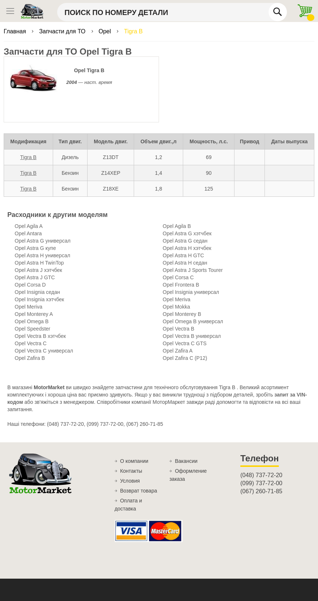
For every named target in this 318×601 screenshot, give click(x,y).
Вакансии (186, 461)
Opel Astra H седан (185, 263)
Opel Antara (28, 233)
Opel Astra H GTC (183, 255)
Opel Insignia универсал (191, 292)
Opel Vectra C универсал (44, 351)
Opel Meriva (176, 299)
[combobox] (172, 12)
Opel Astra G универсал (42, 241)
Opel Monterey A (34, 314)
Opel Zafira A (178, 351)
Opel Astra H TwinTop (39, 263)
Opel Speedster (32, 329)
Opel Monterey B (182, 314)
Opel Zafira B (30, 358)
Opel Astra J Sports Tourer (193, 270)
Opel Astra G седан (185, 241)
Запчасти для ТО (63, 31)
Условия (130, 481)
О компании (134, 461)
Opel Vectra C (31, 343)
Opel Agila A (28, 226)
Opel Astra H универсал (42, 255)
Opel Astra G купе (35, 248)
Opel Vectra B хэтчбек (40, 336)
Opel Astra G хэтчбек (187, 233)
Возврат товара (138, 491)
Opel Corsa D (30, 285)
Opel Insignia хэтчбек (39, 299)
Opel (105, 31)
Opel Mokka (176, 307)
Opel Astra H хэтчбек (187, 248)
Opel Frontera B (181, 285)
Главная (15, 31)
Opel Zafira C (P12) (185, 358)
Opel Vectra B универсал (192, 336)
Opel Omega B (32, 321)
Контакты (131, 471)
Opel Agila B (177, 226)
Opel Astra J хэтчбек (38, 270)
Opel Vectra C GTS (185, 343)
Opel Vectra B (178, 329)
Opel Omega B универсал (193, 321)
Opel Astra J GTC (35, 277)
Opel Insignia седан (37, 292)
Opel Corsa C (178, 277)
